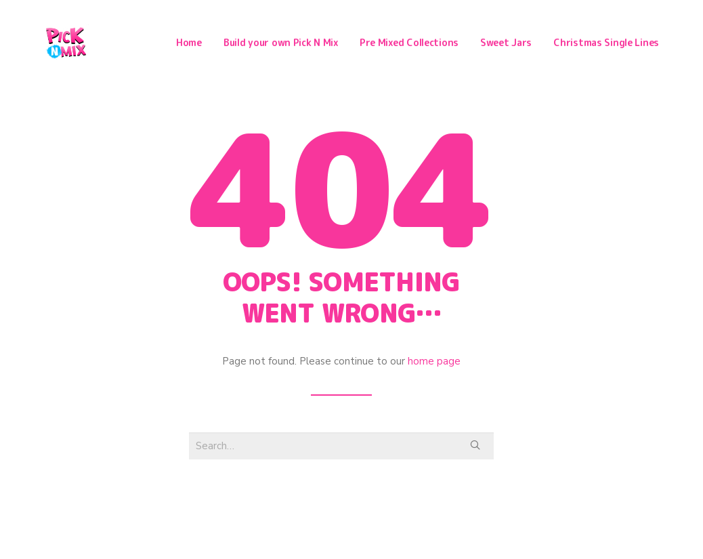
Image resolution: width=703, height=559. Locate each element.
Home (189, 43)
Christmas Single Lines (606, 43)
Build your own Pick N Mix (280, 43)
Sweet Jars (506, 43)
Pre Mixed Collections (409, 43)
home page (434, 363)
